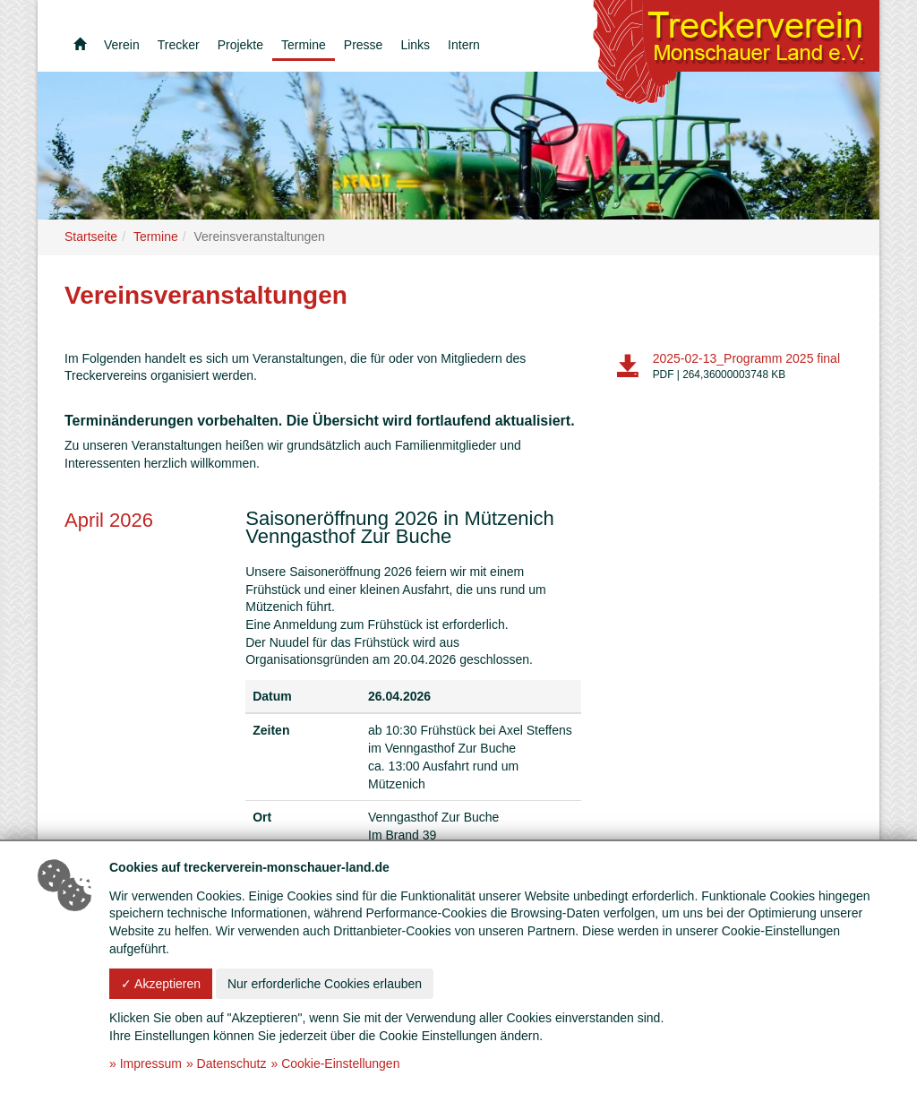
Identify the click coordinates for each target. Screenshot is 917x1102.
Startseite (90, 236)
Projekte (240, 45)
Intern (464, 45)
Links (415, 45)
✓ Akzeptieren (161, 984)
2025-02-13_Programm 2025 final (746, 358)
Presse (363, 45)
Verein (122, 45)
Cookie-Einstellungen (340, 1063)
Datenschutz (232, 1063)
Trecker (179, 45)
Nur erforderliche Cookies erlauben (324, 984)
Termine (303, 45)
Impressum (151, 1063)
